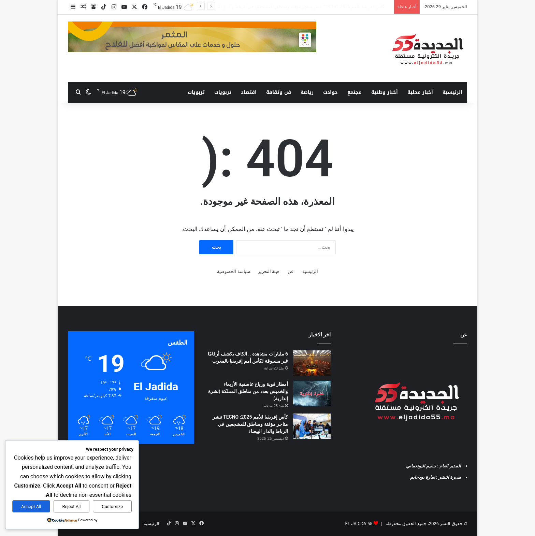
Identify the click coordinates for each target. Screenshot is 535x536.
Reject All (71, 506)
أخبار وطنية (384, 92)
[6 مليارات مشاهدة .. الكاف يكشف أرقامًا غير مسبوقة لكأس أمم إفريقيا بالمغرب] (312, 363)
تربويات (222, 92)
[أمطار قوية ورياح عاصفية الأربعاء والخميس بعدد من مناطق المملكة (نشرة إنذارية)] (312, 393)
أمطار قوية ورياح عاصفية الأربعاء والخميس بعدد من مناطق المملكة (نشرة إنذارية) (310, 6)
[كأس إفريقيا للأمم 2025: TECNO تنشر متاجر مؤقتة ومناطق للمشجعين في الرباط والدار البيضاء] (312, 426)
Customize (112, 506)
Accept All (31, 506)
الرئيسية (452, 92)
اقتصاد (249, 92)
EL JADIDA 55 (359, 523)
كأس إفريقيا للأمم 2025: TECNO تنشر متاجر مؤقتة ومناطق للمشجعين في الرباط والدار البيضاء (250, 424)
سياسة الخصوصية (233, 271)
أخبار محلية (420, 92)
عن (291, 271)
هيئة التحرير (268, 271)
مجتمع (354, 92)
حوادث (330, 92)
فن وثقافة (278, 92)
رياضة (307, 92)
